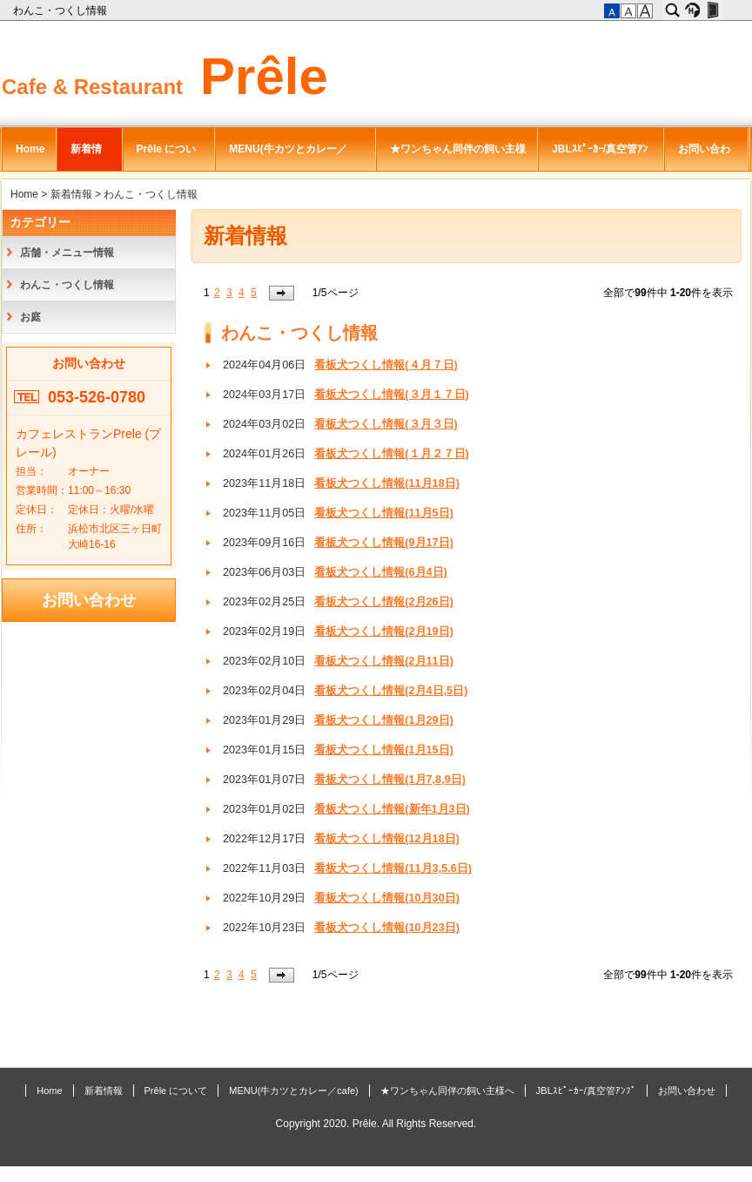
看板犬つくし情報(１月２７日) (391, 454)
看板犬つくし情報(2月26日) (383, 602)
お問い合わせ (704, 157)
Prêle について (167, 157)
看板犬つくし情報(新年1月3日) (392, 809)
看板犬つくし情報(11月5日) (383, 513)
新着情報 (86, 157)
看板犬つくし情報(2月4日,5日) (390, 691)
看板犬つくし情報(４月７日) (385, 365)
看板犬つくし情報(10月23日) (387, 928)
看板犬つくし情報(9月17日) (383, 543)
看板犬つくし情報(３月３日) (385, 424)
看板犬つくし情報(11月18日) (387, 483)
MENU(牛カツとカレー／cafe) (287, 157)
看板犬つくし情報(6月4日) (380, 572)
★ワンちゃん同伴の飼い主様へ (458, 157)
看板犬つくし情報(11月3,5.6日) (393, 868)
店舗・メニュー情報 (67, 253)
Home (30, 149)
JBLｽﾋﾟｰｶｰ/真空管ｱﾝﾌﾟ (600, 157)
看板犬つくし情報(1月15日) (383, 750)
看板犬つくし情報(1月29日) (383, 720)
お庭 (30, 317)
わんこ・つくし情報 (61, 10)
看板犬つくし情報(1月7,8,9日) (390, 779)
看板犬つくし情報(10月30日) (387, 898)
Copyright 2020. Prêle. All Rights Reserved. (376, 1124)
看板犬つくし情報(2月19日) (383, 631)
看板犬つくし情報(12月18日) (387, 839)
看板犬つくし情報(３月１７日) (391, 394)
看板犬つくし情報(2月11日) (383, 661)
